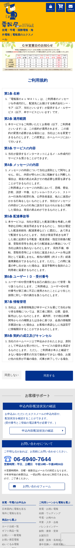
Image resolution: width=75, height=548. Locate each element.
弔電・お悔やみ (47, 517)
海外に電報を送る (11, 513)
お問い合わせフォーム (37, 486)
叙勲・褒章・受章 (48, 531)
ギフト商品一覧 (10, 530)
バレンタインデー (48, 526)
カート (60, 7)
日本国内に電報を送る (14, 508)
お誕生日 (44, 535)
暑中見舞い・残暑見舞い (52, 544)
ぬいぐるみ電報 (10, 544)
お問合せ (70, 7)
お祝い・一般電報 (11, 535)
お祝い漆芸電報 (10, 539)
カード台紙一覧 (10, 526)
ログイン (50, 7)
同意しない (12, 375)
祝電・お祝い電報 (48, 508)
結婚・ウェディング (50, 513)
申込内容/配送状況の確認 (37, 430)
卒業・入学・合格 (48, 522)
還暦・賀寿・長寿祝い (51, 540)
